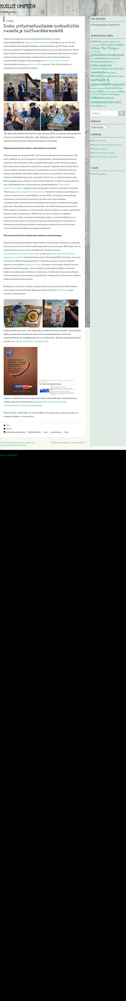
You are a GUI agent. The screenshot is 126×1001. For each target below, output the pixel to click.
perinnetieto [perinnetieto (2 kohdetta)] (101, 88)
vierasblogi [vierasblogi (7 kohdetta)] (96, 105)
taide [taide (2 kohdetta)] (92, 94)
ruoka (45, 432)
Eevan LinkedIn (99, 140)
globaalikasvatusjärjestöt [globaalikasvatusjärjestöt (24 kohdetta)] (107, 55)
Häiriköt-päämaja (99, 148)
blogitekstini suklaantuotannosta (50, 402)
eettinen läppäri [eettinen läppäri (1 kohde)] (95, 45)
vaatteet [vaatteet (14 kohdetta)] (109, 98)
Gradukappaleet (99, 174)
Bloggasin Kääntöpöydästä (37, 42)
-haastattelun (33, 253)
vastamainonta (56, 432)
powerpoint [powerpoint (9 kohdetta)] (112, 87)
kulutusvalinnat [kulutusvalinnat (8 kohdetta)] (99, 68)
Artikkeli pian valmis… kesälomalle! (67, 442)
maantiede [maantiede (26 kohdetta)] (98, 72)
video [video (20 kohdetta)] (117, 102)
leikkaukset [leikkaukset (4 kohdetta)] (119, 68)
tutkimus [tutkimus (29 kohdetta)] (97, 98)
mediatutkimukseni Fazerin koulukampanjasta (23, 405)
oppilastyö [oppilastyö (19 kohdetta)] (118, 84)
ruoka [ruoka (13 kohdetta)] (99, 91)
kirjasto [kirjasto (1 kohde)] (114, 62)
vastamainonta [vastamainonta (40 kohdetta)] (102, 102)
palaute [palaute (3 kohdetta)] (94, 88)
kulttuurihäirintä (34, 432)
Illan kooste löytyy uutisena (56, 60)
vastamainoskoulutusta (14, 253)
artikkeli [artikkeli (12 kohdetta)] (96, 41)
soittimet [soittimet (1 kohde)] (106, 92)
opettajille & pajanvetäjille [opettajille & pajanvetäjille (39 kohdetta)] (101, 81)
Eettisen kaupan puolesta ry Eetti (106, 144)
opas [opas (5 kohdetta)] (121, 76)
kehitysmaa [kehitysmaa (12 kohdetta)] (104, 61)
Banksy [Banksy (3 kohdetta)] (113, 42)
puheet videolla (34, 64)
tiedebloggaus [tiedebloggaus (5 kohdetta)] (113, 94)
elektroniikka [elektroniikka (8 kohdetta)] (107, 44)
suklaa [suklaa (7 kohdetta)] (121, 91)
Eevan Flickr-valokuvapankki (105, 157)
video (66, 432)
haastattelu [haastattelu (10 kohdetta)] (101, 58)
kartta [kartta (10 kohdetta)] (94, 61)
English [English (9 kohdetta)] (120, 44)
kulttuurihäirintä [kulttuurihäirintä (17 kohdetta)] (101, 65)
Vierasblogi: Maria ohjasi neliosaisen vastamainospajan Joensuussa (17, 443)
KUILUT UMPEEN (18, 6)
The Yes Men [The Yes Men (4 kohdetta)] (100, 94)
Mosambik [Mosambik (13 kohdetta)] (97, 76)
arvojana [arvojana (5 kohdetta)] (105, 41)
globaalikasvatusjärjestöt (15, 432)
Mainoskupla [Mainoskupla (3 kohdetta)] (111, 73)
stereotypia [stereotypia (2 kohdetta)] (113, 92)
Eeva (8, 425)
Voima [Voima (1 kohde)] (104, 106)
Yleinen (9, 429)
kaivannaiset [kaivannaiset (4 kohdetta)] (114, 58)
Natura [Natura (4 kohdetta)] (115, 76)
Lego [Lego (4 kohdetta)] (111, 68)
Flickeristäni (62, 290)
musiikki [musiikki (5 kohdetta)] (108, 76)
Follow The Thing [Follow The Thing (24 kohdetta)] (103, 48)
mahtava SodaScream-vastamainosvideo (31, 341)
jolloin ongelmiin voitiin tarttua (30, 192)
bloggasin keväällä (32, 264)
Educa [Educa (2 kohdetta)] (118, 42)
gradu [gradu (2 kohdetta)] (93, 58)
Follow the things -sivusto (103, 152)
